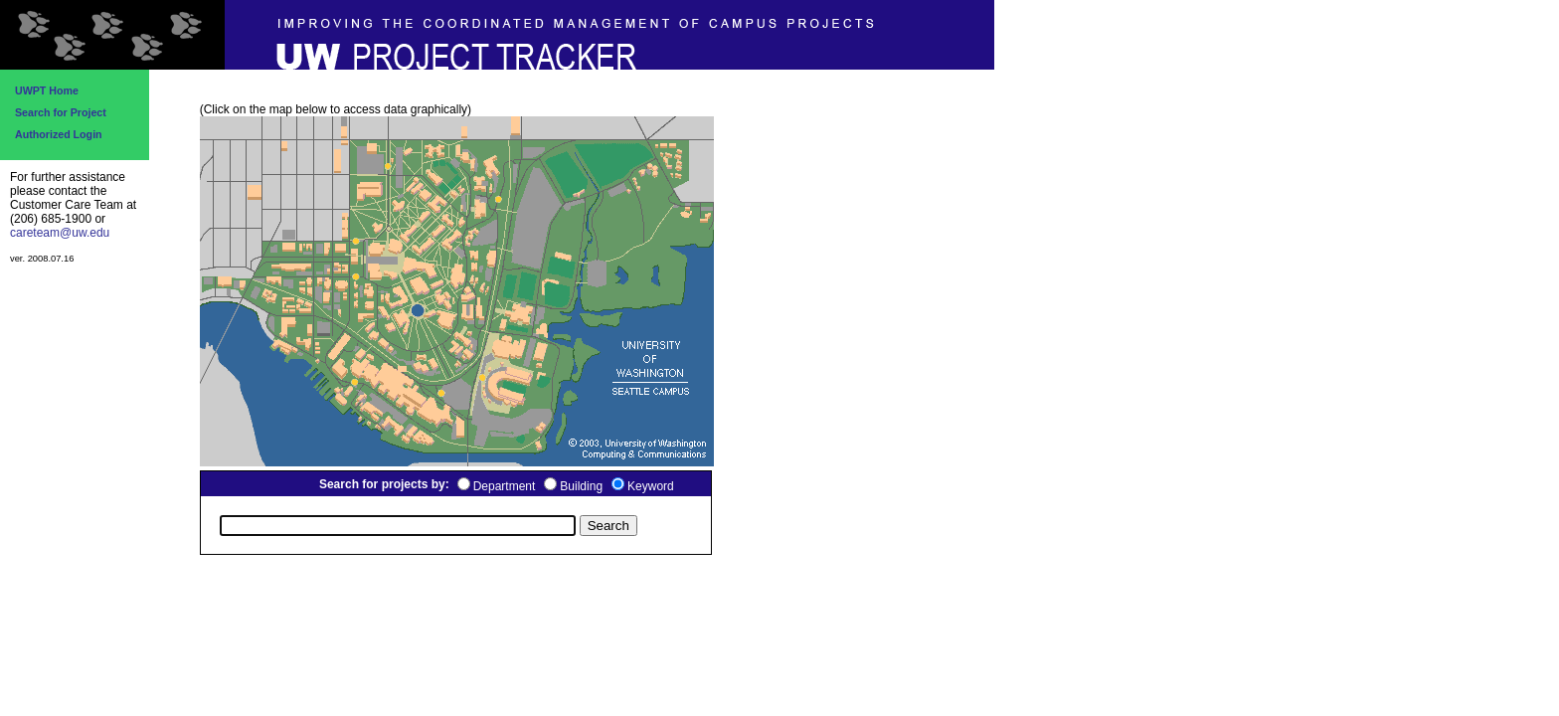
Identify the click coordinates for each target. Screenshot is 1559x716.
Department (504, 486)
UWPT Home (47, 90)
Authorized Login (58, 134)
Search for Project (60, 112)
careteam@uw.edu (59, 233)
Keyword (650, 486)
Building (581, 486)
